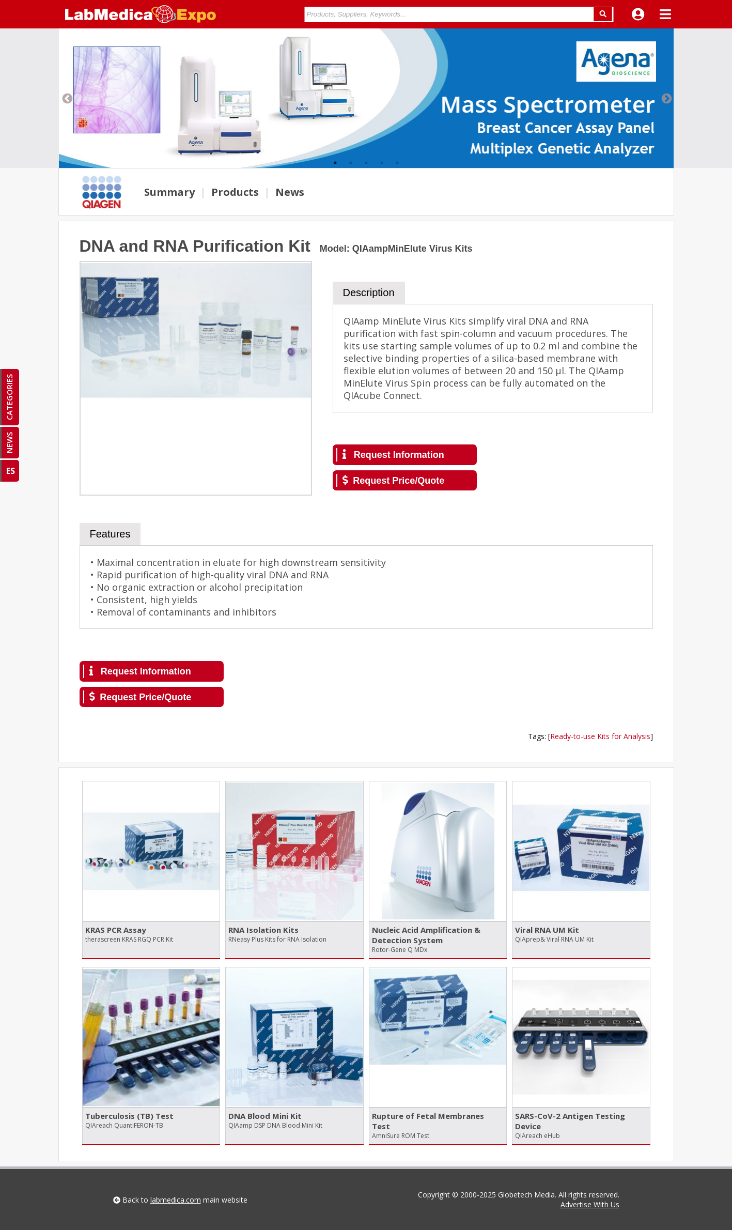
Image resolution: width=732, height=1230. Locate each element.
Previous (66, 98)
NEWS (9, 442)
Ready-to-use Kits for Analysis (600, 736)
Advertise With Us (589, 1204)
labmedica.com (175, 1200)
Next (666, 98)
